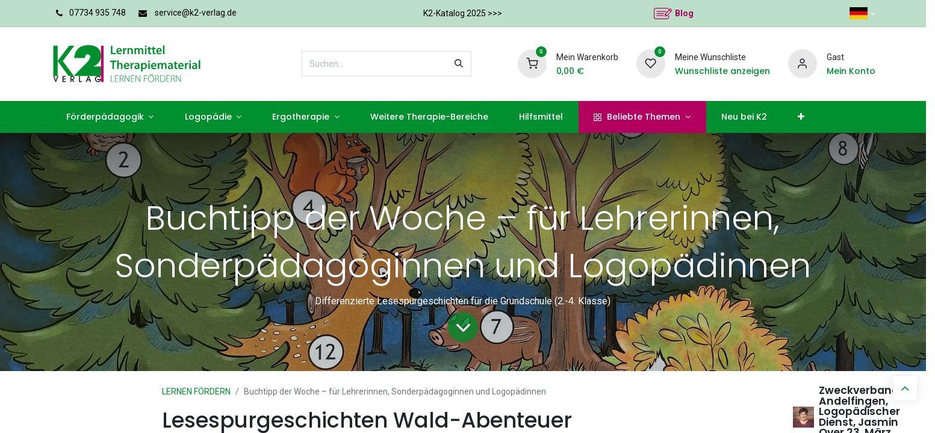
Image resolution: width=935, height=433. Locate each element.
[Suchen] (476, 64)
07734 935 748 (98, 12)
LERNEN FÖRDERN (201, 391)
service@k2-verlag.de (198, 12)
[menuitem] (103, 117)
